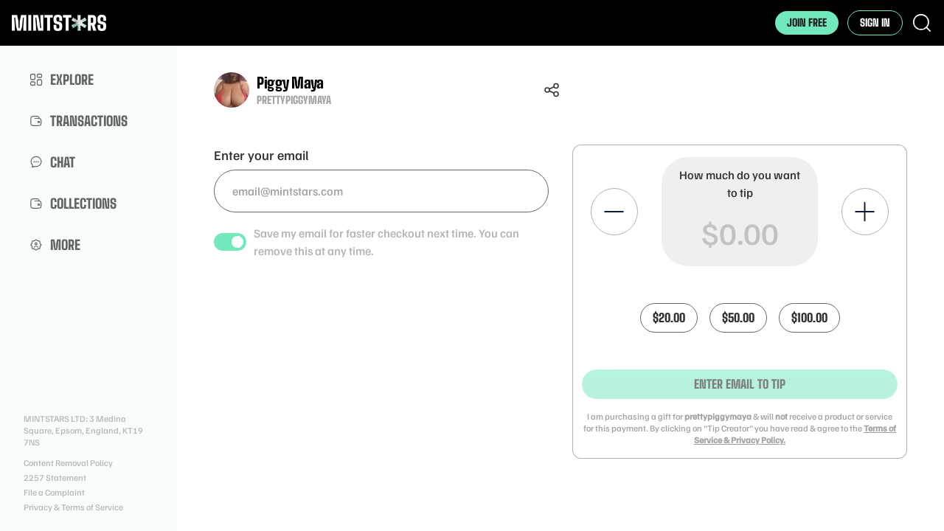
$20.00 (669, 317)
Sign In (875, 22)
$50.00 (738, 317)
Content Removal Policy (68, 462)
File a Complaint (54, 492)
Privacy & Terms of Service (73, 507)
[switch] (230, 242)
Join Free (807, 22)
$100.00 (809, 317)
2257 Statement (55, 477)
